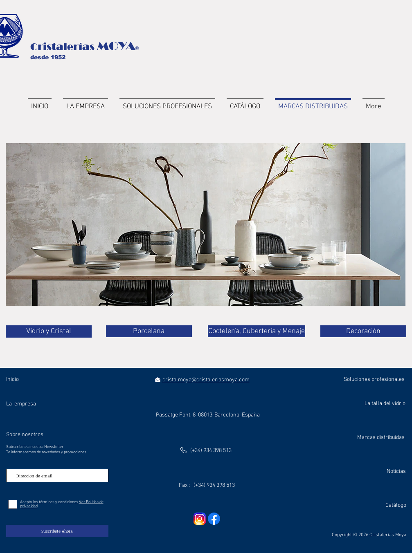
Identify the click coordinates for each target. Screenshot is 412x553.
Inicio (12, 379)
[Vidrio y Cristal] (49, 331)
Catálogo (395, 505)
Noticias (396, 471)
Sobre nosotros (24, 434)
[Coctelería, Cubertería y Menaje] (256, 331)
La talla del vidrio (385, 403)
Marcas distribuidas (381, 437)
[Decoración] (363, 331)
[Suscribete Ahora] (57, 531)
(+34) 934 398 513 (211, 450)
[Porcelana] (149, 331)
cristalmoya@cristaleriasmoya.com (206, 379)
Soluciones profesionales (374, 379)
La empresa (21, 404)
